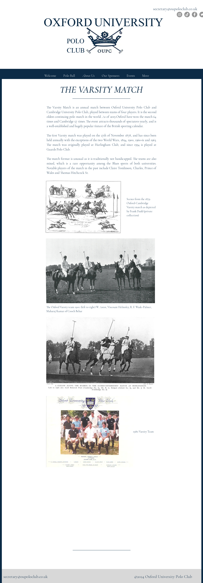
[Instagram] (179, 14)
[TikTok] (187, 14)
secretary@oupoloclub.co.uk (175, 8)
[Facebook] (194, 14)
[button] (88, 74)
